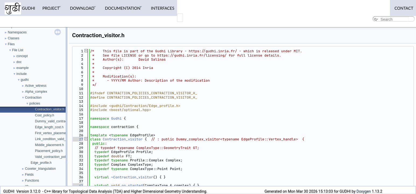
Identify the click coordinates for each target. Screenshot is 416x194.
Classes (13, 38)
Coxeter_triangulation (40, 169)
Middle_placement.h (49, 145)
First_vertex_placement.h (53, 133)
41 (78, 185)
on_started (132, 185)
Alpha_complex (36, 91)
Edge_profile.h (41, 163)
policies (34, 103)
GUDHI (20, 7)
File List (17, 50)
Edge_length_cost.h (49, 127)
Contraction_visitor (123, 139)
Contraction (33, 97)
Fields (29, 174)
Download (88, 6)
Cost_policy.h (44, 115)
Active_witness (35, 86)
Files (11, 44)
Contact (402, 6)
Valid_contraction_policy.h (53, 157)
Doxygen (364, 191)
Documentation (132, 6)
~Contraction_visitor (132, 177)
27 (78, 139)
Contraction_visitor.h (49, 109)
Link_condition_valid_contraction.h (59, 139)
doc (19, 62)
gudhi (25, 80)
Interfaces (176, 6)
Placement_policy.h (49, 151)
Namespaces (17, 32)
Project (52, 6)
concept (22, 56)
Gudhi (116, 118)
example (22, 68)
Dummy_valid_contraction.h (55, 121)
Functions (32, 180)
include (21, 74)
